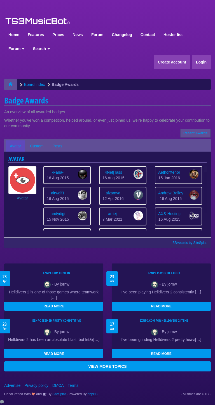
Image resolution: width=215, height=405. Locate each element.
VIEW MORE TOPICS (107, 366)
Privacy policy (36, 385)
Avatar (15, 146)
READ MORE (53, 306)
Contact (148, 34)
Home (13, 34)
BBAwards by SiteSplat (187, 243)
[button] (22, 183)
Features (36, 34)
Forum (97, 34)
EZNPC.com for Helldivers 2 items (164, 320)
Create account (172, 62)
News (78, 34)
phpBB (93, 394)
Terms (73, 385)
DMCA (58, 385)
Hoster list (173, 34)
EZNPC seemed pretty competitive (56, 320)
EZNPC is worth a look (164, 273)
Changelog (122, 34)
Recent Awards (195, 133)
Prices (58, 34)
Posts (57, 146)
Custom (36, 146)
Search (41, 48)
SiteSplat (59, 394)
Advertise (12, 385)
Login (201, 62)
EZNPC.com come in (56, 273)
